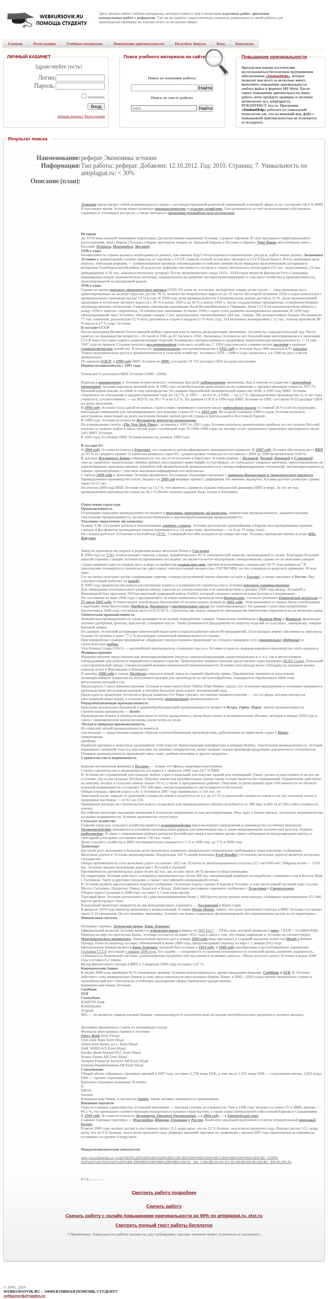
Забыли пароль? (70, 116)
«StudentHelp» (277, 76)
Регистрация (94, 116)
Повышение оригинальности (274, 56)
